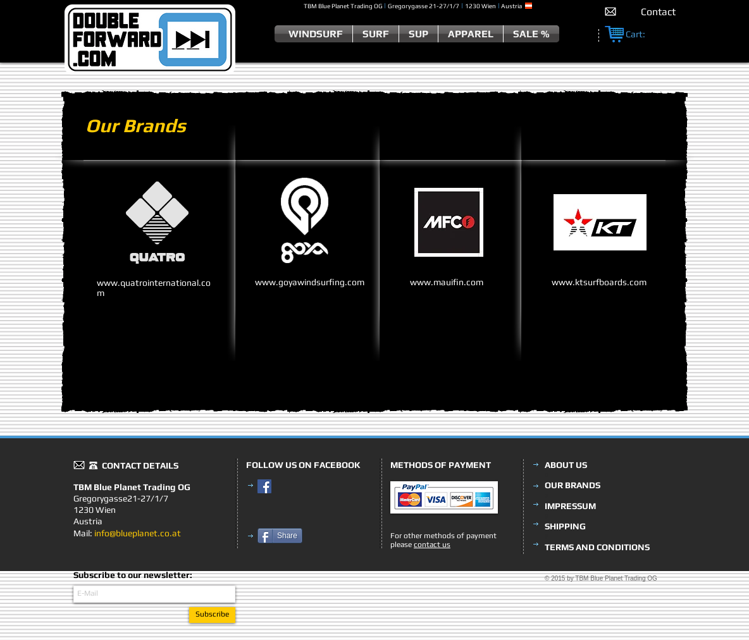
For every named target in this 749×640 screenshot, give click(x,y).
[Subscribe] (212, 615)
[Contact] (658, 11)
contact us (432, 544)
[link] (642, 34)
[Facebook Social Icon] (264, 486)
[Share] (279, 535)
